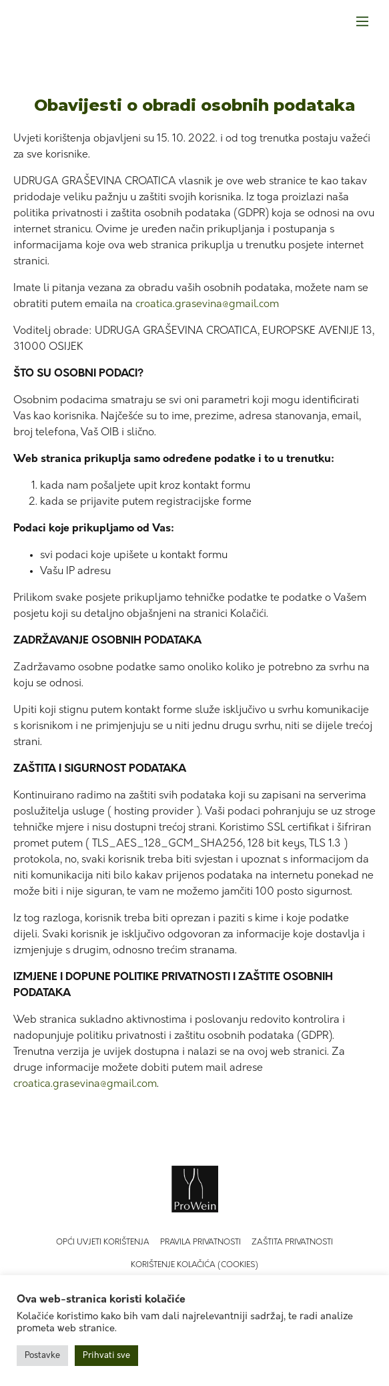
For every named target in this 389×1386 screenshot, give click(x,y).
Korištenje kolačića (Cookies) (194, 1265)
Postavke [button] (42, 1355)
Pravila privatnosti (200, 1242)
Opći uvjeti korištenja (102, 1242)
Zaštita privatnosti (292, 1242)
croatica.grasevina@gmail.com (207, 304)
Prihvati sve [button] (106, 1355)
